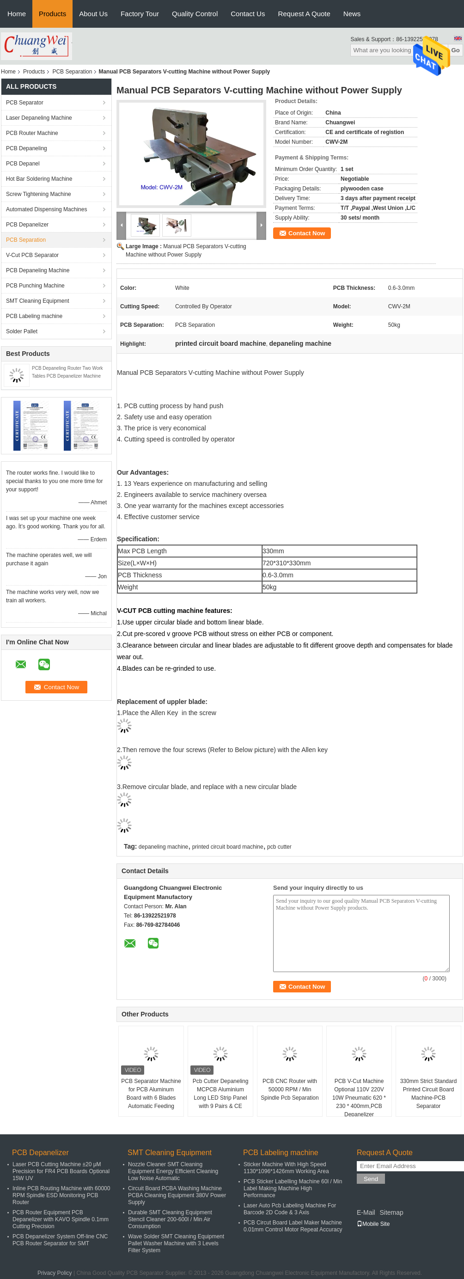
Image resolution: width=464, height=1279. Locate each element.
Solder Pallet (21, 331)
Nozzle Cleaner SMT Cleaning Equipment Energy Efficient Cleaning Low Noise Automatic (173, 1171)
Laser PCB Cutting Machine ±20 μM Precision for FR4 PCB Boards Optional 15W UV (61, 1171)
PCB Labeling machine (34, 316)
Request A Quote (304, 14)
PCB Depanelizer (27, 224)
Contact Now (306, 233)
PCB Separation (72, 71)
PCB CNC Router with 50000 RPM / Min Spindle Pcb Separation (289, 1089)
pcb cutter (279, 847)
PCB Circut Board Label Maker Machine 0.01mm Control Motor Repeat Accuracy (293, 1226)
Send (371, 1178)
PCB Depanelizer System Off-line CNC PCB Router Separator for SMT (60, 1240)
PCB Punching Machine (35, 285)
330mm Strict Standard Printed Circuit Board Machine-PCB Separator (428, 1093)
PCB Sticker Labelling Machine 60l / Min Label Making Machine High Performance (293, 1188)
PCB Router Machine (32, 133)
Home (16, 14)
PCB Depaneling (26, 148)
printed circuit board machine (227, 847)
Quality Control (195, 14)
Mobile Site (373, 1224)
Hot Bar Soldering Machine (39, 179)
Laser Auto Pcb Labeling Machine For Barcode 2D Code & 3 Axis (290, 1209)
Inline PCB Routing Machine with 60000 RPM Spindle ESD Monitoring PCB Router (61, 1195)
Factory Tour (140, 14)
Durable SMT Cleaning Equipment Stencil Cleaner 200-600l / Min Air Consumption (170, 1219)
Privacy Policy (54, 1273)
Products (52, 14)
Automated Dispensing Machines (46, 209)
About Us (93, 14)
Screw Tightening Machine (38, 194)
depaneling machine (163, 847)
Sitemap (391, 1212)
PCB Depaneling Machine (37, 270)
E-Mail (366, 1212)
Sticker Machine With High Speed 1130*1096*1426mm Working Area (286, 1168)
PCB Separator (24, 102)
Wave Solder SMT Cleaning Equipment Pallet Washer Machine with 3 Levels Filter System (176, 1243)
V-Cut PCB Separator (32, 255)
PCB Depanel (23, 163)
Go (455, 50)
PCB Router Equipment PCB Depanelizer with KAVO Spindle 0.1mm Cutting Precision (60, 1219)
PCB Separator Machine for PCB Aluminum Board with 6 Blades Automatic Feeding (151, 1093)
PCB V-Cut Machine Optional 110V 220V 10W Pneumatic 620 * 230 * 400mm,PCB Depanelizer (359, 1098)
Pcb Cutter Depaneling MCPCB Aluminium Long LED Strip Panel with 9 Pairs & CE (221, 1093)
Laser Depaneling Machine (39, 118)
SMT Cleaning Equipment (37, 301)
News (352, 14)
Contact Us (248, 14)
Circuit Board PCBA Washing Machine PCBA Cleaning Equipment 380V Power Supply (177, 1195)
